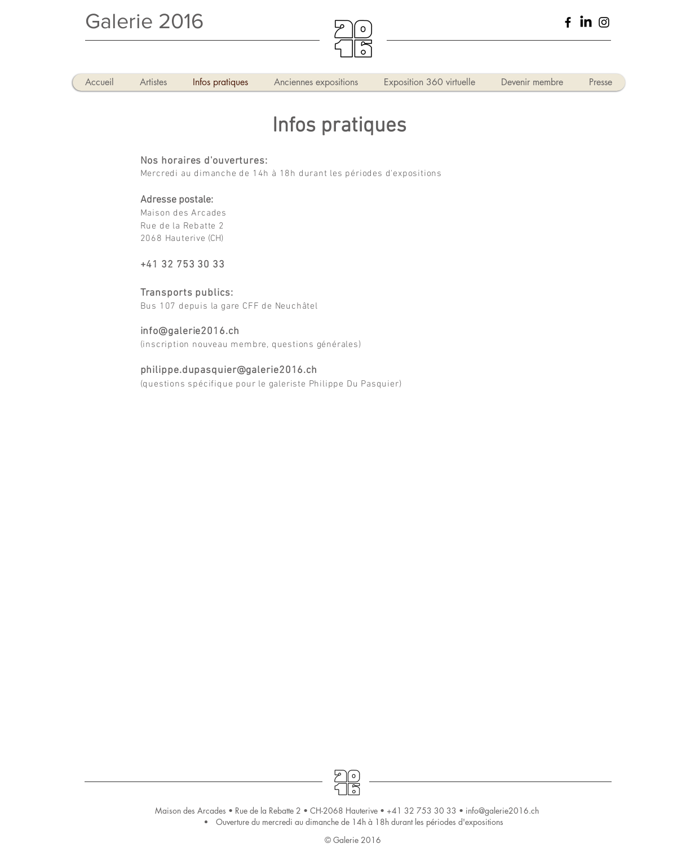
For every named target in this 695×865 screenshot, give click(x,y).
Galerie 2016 (144, 21)
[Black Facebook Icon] (568, 22)
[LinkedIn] (586, 22)
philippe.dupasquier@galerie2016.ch (229, 370)
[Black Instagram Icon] (604, 22)
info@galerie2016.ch (190, 331)
